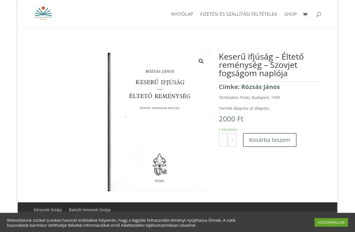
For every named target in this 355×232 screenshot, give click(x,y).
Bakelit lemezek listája (90, 209)
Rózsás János (260, 86)
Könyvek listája (48, 209)
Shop (290, 14)
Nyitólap (182, 14)
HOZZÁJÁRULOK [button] (331, 222)
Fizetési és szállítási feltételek (238, 14)
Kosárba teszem (269, 140)
